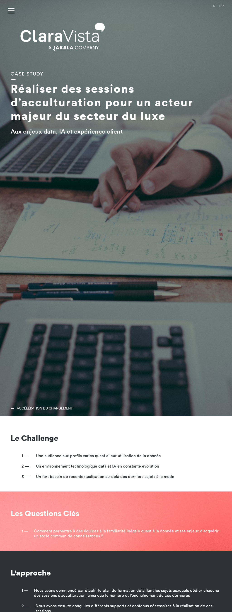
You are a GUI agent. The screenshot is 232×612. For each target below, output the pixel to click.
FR (221, 6)
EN (213, 6)
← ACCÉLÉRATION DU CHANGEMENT (42, 408)
